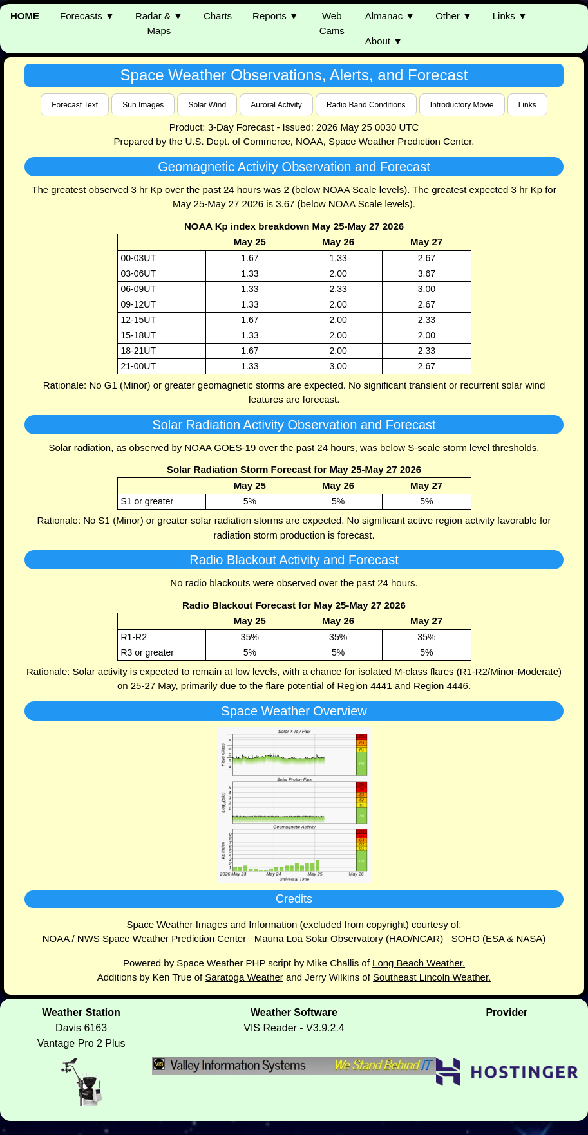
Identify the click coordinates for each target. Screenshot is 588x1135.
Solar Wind (207, 104)
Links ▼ (510, 15)
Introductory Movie (462, 104)
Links (527, 104)
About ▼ (384, 40)
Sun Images (143, 104)
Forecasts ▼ (87, 15)
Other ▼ (453, 15)
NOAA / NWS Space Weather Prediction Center (145, 938)
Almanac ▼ (390, 15)
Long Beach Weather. (418, 962)
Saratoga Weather (244, 977)
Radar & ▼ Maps (159, 23)
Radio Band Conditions (366, 104)
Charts (218, 15)
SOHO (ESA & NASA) (498, 938)
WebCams (332, 23)
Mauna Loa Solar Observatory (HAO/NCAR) (348, 938)
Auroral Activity (276, 104)
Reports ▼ (275, 15)
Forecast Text (75, 104)
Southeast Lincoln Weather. (432, 977)
